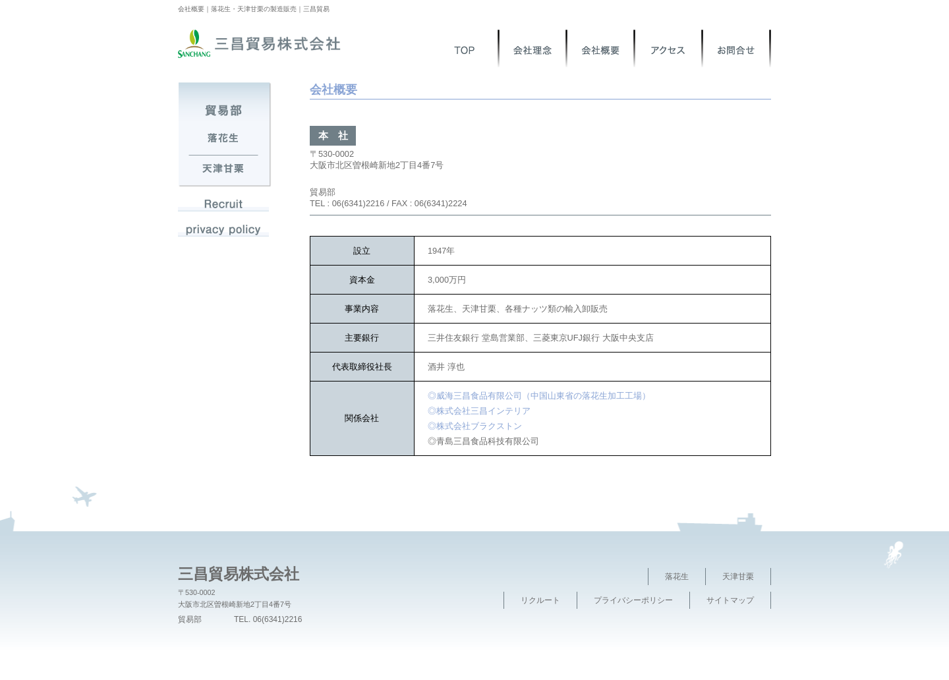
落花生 (677, 576)
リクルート (540, 600)
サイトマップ (730, 600)
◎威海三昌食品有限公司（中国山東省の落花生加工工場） (539, 396)
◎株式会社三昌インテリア (479, 411)
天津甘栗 (738, 576)
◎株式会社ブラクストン (475, 426)
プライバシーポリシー (633, 600)
